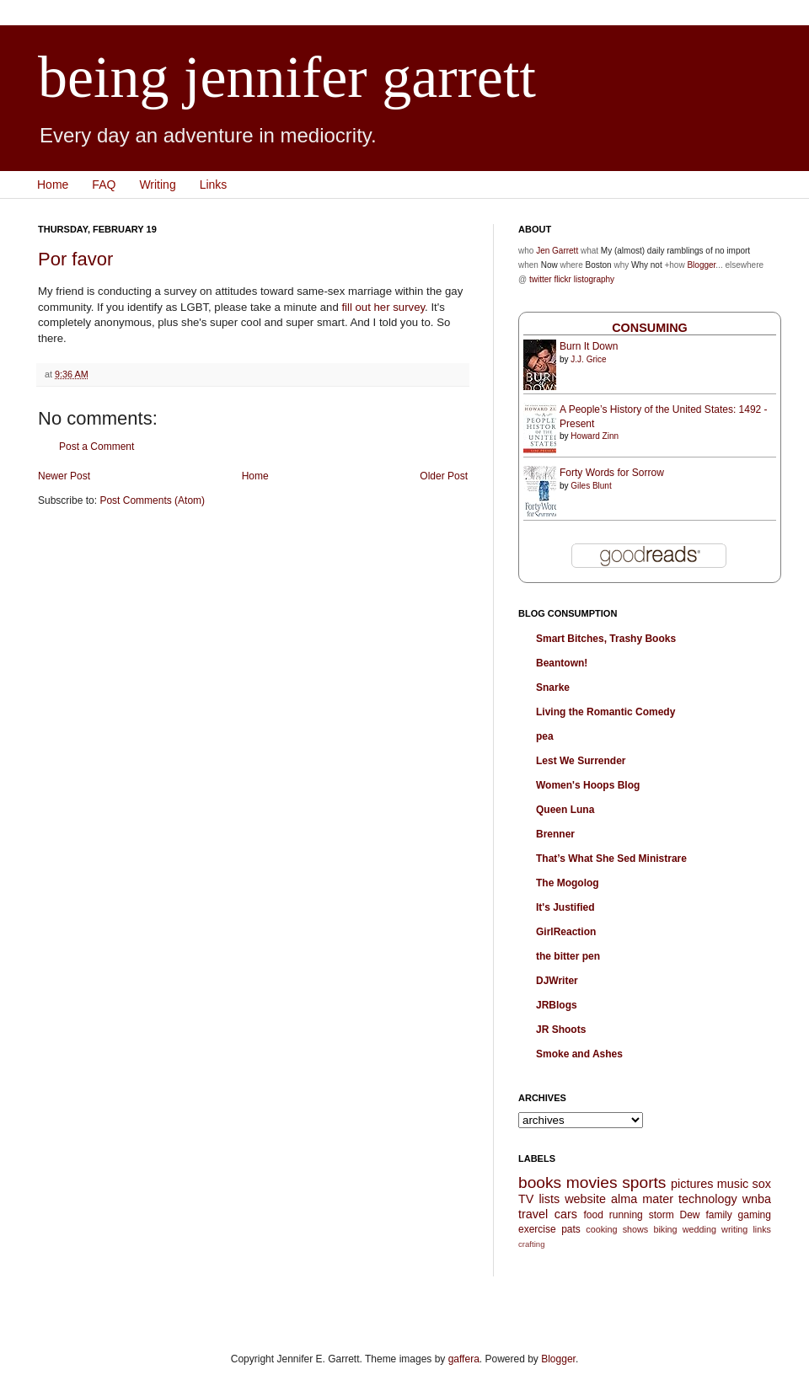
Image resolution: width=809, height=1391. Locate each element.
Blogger (701, 265)
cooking (601, 1229)
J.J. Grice (588, 359)
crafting (531, 1244)
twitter (540, 279)
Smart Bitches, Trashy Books (606, 639)
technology (707, 1199)
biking (665, 1229)
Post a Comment (96, 446)
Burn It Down (589, 346)
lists (549, 1199)
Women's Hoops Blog (588, 785)
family (718, 1215)
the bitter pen (568, 956)
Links (214, 184)
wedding (699, 1229)
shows (636, 1229)
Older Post (444, 476)
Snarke (553, 687)
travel (533, 1214)
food (593, 1215)
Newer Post (64, 476)
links (762, 1229)
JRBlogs (556, 1005)
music (733, 1183)
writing (734, 1229)
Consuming (650, 327)
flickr (562, 279)
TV (525, 1199)
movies (592, 1182)
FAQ (103, 184)
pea (545, 736)
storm (661, 1215)
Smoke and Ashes (579, 1054)
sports (644, 1182)
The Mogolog (567, 883)
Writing (157, 184)
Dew (690, 1215)
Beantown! (561, 663)
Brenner (555, 834)
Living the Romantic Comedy (605, 712)
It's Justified (565, 907)
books (539, 1182)
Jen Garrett (557, 250)
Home (52, 184)
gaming (754, 1215)
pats (571, 1229)
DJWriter (557, 981)
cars (566, 1214)
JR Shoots (561, 1029)
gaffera (464, 1359)
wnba (756, 1199)
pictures (692, 1183)
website (585, 1199)
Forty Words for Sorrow (612, 473)
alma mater (642, 1199)
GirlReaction (566, 932)
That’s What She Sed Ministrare (611, 858)
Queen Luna (565, 810)
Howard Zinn (595, 436)
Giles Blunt (591, 485)
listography (594, 279)
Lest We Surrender (580, 761)
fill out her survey (383, 307)
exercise (537, 1229)
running (626, 1215)
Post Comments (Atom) (152, 500)
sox (762, 1183)
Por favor (75, 259)
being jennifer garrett (287, 77)
